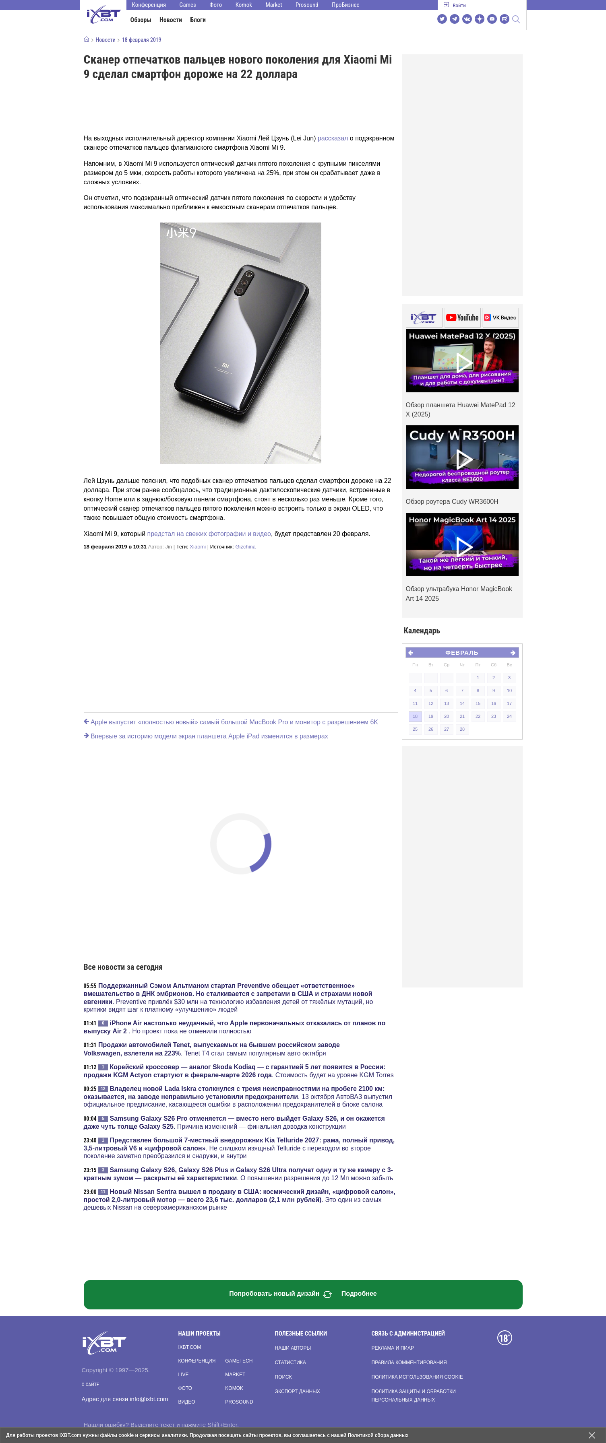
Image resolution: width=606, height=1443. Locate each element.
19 (430, 716)
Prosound (307, 4)
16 (493, 703)
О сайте (90, 1384)
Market (273, 4)
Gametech (238, 1361)
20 (446, 716)
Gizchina (245, 547)
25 (415, 729)
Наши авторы (293, 1348)
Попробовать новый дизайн (280, 1294)
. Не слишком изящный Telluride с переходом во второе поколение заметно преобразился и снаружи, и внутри (239, 1148)
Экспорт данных (297, 1391)
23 (493, 716)
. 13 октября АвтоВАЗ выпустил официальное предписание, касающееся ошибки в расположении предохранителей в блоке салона (238, 1096)
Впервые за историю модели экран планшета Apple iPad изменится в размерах (206, 736)
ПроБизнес (345, 4)
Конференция (149, 4)
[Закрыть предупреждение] (592, 1435)
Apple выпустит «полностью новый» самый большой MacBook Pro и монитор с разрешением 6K (231, 722)
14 (462, 703)
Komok (244, 4)
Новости (170, 20)
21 (462, 716)
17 (509, 703)
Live (183, 1374)
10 (509, 690)
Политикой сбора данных (378, 1435)
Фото (215, 4)
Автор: (160, 547)
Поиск (283, 1377)
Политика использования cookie (417, 1377)
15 (478, 703)
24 (509, 716)
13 (446, 703)
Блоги (198, 20)
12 (430, 703)
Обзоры (141, 20)
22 (478, 716)
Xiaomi (198, 547)
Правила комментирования (409, 1362)
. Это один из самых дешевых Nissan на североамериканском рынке (239, 1199)
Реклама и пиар (393, 1348)
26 (430, 729)
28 (462, 729)
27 (446, 729)
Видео (186, 1402)
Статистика (290, 1362)
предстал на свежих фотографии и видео (209, 533)
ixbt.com (189, 1347)
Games (188, 4)
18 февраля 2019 (141, 40)
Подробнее (359, 1293)
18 (415, 716)
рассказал (333, 138)
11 (415, 703)
